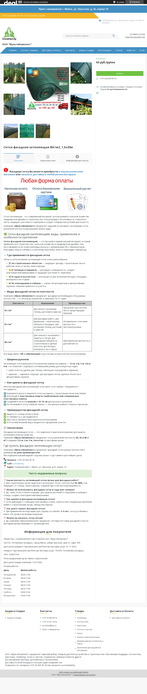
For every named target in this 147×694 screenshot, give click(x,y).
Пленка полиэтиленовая (88, 637)
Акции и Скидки (86, 50)
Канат (80, 633)
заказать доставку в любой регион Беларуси (48, 174)
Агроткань (82, 625)
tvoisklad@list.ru (49, 625)
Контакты (70, 50)
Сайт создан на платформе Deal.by (73, 672)
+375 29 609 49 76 (49, 618)
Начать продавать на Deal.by (35, 2)
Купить (119, 73)
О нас (142, 50)
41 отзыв (120, 2)
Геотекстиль (83, 621)
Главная (13, 50)
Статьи (118, 50)
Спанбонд (81, 618)
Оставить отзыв (137, 34)
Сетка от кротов (84, 629)
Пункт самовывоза (50, 629)
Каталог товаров (29, 50)
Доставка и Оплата (51, 50)
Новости (131, 50)
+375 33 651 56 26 (49, 621)
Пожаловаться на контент (85, 675)
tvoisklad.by (18, 463)
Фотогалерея (104, 50)
